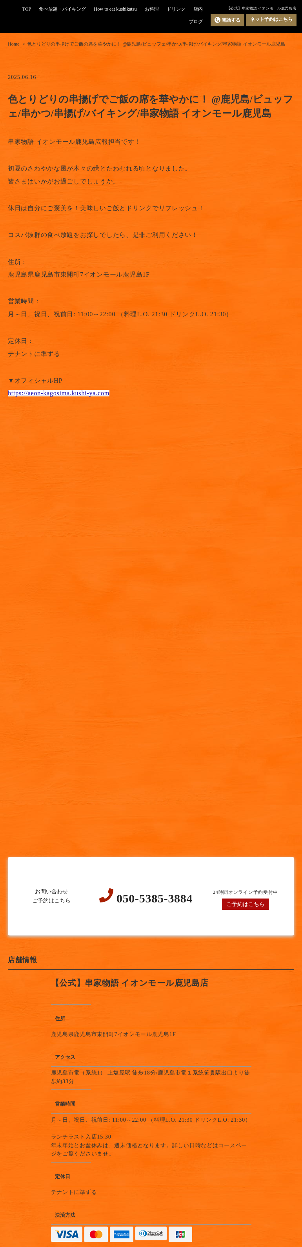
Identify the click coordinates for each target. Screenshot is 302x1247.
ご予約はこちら (245, 904)
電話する (227, 20)
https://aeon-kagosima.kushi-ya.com (58, 393)
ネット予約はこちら (271, 19)
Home (13, 44)
